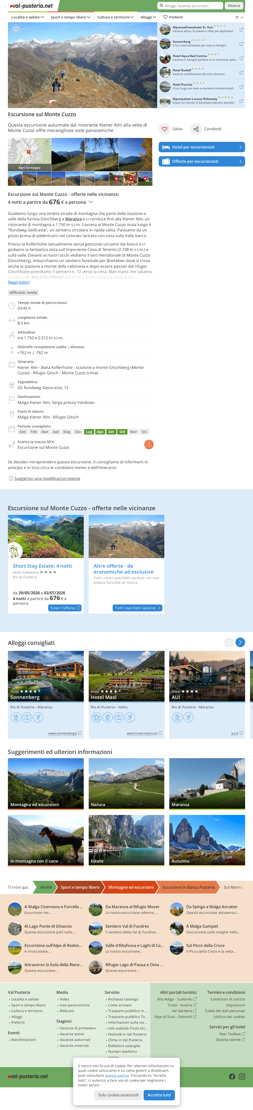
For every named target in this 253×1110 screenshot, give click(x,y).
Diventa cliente (230, 1039)
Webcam (67, 1010)
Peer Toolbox (232, 1034)
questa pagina (117, 1075)
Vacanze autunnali (75, 1039)
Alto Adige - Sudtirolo (177, 999)
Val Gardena (184, 1010)
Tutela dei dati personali (225, 1010)
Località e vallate (25, 17)
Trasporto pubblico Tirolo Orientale (128, 1016)
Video (64, 999)
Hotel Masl (127, 695)
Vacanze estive (72, 1034)
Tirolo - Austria (182, 1005)
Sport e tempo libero (68, 17)
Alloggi (146, 17)
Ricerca (234, 6)
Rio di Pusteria (22, 707)
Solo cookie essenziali (118, 1095)
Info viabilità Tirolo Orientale (128, 1028)
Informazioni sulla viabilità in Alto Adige (128, 1022)
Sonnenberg (46, 695)
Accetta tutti (159, 1095)
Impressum (235, 1005)
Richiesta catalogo (123, 999)
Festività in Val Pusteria (127, 1034)
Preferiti (173, 17)
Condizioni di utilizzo (228, 999)
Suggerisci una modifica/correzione (44, 478)
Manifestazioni (23, 1039)
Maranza (73, 219)
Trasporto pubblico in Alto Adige (128, 1010)
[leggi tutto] (18, 282)
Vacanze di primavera (78, 1028)
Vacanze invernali (74, 1045)
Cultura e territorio (113, 17)
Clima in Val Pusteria (125, 1039)
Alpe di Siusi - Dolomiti (176, 1016)
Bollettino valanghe (124, 1045)
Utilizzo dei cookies (229, 1016)
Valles (123, 707)
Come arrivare (120, 1005)
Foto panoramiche (75, 1005)
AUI (207, 695)
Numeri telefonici (122, 1051)
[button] (240, 642)
